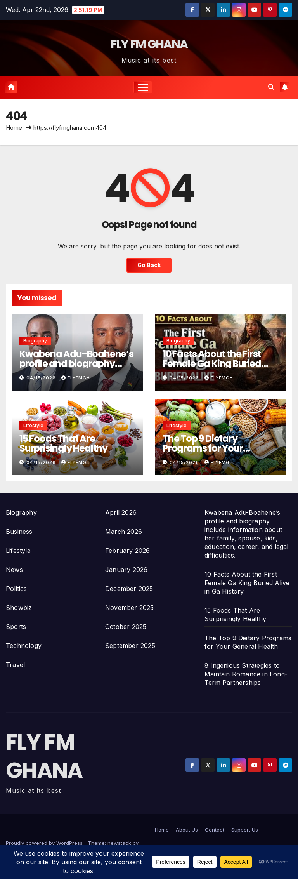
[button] (271, 87)
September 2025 (130, 646)
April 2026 (121, 512)
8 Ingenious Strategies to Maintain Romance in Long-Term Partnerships (246, 674)
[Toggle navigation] (142, 87)
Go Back (149, 265)
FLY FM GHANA (149, 44)
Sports (16, 627)
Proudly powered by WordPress (45, 843)
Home (14, 127)
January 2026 (126, 569)
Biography (35, 341)
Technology (24, 646)
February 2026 (127, 550)
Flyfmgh (75, 377)
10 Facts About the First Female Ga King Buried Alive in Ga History (212, 363)
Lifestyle (33, 425)
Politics (16, 588)
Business (19, 531)
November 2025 (129, 607)
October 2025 (125, 627)
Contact (214, 830)
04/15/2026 (41, 377)
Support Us (244, 830)
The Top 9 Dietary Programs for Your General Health (203, 448)
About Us (187, 830)
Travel (15, 665)
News (14, 569)
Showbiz (19, 607)
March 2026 (123, 531)
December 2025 (129, 588)
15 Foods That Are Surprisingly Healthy (63, 443)
